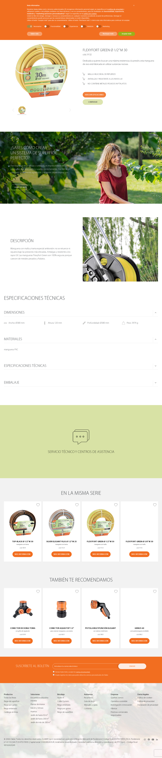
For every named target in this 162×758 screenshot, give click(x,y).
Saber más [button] (35, 34)
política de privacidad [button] (115, 9)
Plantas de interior (38, 704)
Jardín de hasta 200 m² (40, 719)
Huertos (34, 711)
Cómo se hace (21, 187)
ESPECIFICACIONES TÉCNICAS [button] (25, 366)
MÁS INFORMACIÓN (22, 554)
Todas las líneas (10, 698)
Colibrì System (63, 701)
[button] (134, 5)
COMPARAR (92, 102)
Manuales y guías (91, 705)
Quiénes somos (117, 698)
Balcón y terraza (37, 708)
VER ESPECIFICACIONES (94, 95)
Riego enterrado (10, 708)
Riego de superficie (11, 701)
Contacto (88, 708)
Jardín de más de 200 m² (41, 722)
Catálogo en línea (11, 712)
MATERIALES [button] (13, 339)
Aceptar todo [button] (126, 34)
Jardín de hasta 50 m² (39, 715)
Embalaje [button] (11, 382)
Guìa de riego (89, 701)
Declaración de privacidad (147, 705)
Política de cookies (144, 698)
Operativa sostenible (119, 701)
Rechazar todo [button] (108, 34)
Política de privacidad (145, 701)
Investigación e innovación (121, 705)
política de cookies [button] (90, 14)
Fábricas (114, 708)
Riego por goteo (10, 705)
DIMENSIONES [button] (14, 312)
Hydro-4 (60, 698)
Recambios (88, 698)
